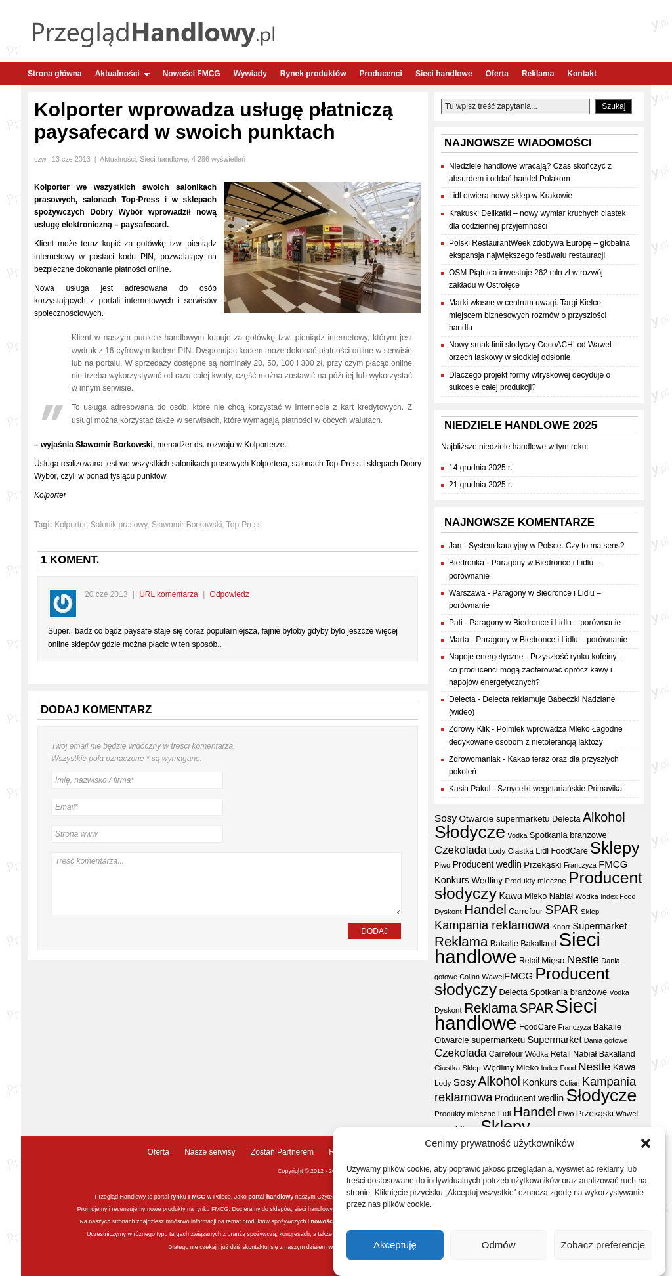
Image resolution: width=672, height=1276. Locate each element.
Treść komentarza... (226, 883)
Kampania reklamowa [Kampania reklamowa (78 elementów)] (492, 925)
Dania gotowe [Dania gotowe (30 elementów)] (605, 1040)
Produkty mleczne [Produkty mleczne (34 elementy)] (535, 880)
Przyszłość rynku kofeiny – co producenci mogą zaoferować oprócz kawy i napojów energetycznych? (536, 669)
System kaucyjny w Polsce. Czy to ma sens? (546, 545)
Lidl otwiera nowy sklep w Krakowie (510, 195)
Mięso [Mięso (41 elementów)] (552, 960)
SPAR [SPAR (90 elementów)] (561, 909)
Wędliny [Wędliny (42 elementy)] (487, 880)
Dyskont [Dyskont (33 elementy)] (448, 911)
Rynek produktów (313, 73)
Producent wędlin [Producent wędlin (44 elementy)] (487, 864)
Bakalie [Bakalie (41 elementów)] (504, 943)
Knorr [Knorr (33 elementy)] (561, 927)
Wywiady (250, 73)
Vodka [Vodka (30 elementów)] (517, 835)
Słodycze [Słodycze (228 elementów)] (469, 832)
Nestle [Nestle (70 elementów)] (583, 959)
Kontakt (582, 73)
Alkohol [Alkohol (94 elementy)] (604, 817)
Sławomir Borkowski (187, 524)
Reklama (538, 73)
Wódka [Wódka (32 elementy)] (586, 896)
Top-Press (244, 524)
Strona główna (55, 73)
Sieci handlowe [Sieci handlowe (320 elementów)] (515, 1014)
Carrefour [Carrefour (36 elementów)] (526, 911)
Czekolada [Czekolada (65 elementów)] (460, 850)
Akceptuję (395, 1246)
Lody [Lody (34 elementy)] (497, 851)
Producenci (381, 73)
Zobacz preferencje (603, 1246)
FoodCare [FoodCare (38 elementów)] (569, 851)
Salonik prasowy (119, 524)
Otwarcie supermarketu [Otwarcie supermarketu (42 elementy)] (504, 819)
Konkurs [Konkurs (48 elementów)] (451, 880)
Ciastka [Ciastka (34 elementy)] (521, 851)
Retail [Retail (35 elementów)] (529, 960)
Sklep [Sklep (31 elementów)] (590, 911)
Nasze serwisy (209, 1151)
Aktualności (122, 73)
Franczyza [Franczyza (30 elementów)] (580, 865)
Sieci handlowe (443, 73)
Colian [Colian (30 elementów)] (469, 976)
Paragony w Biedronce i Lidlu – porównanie (545, 622)
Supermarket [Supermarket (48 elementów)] (600, 926)
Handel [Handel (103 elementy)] (485, 909)
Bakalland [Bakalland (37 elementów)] (538, 943)
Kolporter (70, 524)
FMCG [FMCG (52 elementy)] (612, 863)
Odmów (499, 1246)
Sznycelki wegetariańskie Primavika (559, 788)
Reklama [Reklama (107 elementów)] (461, 941)
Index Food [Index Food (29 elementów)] (617, 896)
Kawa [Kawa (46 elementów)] (510, 896)
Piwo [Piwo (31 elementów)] (442, 865)
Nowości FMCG (191, 73)
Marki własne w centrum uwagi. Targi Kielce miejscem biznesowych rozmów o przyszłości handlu (527, 315)
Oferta (497, 73)
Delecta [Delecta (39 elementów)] (566, 819)
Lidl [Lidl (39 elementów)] (542, 851)
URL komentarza (168, 594)
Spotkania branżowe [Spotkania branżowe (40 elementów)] (568, 835)
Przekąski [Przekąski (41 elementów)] (542, 864)
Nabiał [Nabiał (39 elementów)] (561, 896)
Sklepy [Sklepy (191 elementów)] (615, 848)
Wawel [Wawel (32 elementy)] (493, 976)
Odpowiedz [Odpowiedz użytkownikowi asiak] (229, 594)
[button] (645, 1144)
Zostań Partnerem (282, 1151)
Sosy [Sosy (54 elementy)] (445, 818)
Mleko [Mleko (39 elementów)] (535, 896)
